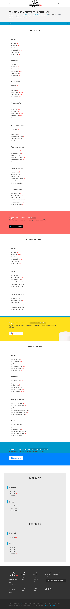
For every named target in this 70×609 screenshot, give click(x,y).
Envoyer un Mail (56, 580)
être (35, 590)
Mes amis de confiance (49, 605)
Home (49, 14)
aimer (23, 590)
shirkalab (22, 603)
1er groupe (17, 15)
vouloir (35, 588)
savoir (35, 577)
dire (34, 581)
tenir (23, 584)
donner (23, 586)
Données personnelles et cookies (12, 591)
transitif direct (25, 15)
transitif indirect (35, 15)
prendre (23, 588)
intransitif (45, 15)
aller (23, 579)
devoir (23, 581)
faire (23, 577)
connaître (36, 579)
